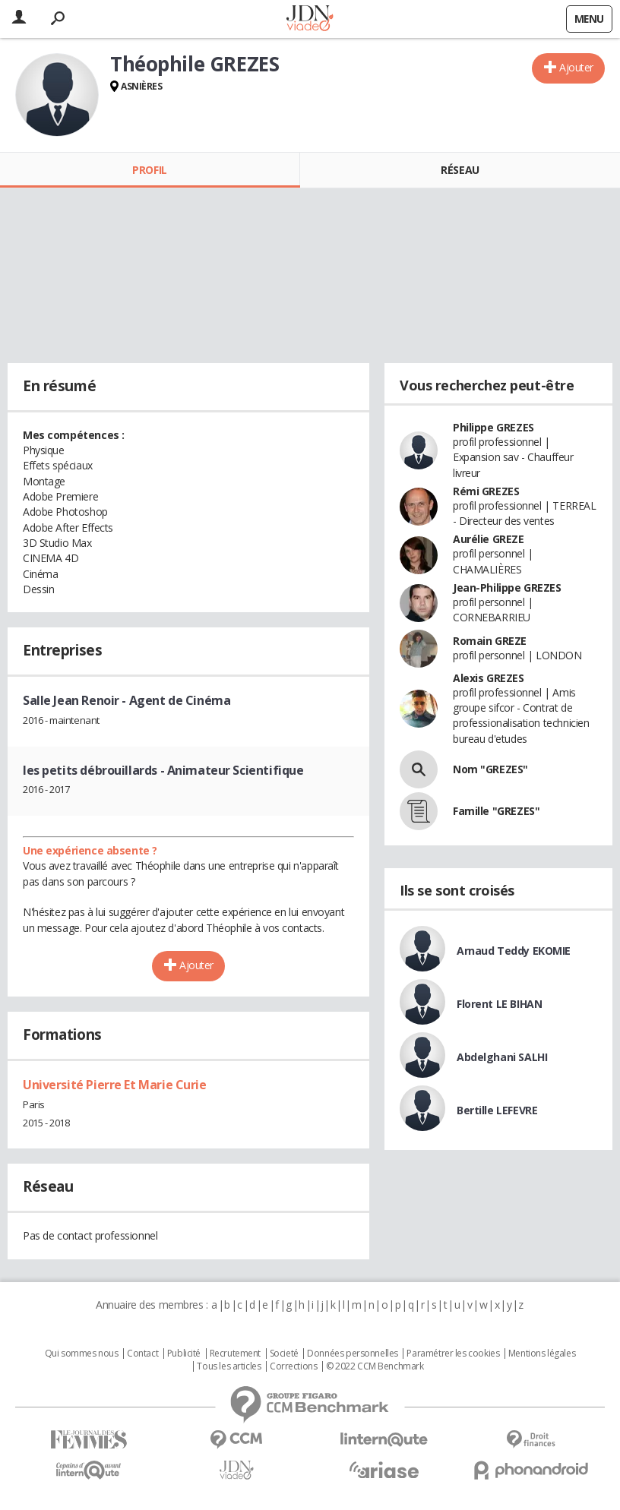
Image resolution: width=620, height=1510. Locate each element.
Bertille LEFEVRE (497, 1110)
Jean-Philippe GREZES (507, 587)
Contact (142, 1353)
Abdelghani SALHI (502, 1057)
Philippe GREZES (493, 427)
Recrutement (235, 1353)
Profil (149, 170)
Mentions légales (541, 1353)
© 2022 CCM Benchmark (375, 1366)
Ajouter (576, 67)
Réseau (460, 170)
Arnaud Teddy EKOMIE (514, 950)
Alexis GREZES (488, 678)
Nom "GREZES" (490, 769)
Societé (284, 1353)
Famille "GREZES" (496, 811)
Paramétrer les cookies (452, 1353)
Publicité (184, 1353)
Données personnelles (352, 1353)
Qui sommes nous (82, 1353)
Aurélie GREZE (488, 539)
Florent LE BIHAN (499, 1004)
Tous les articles (229, 1366)
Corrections (293, 1366)
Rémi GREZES (486, 491)
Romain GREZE (490, 640)
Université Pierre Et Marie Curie (115, 1084)
